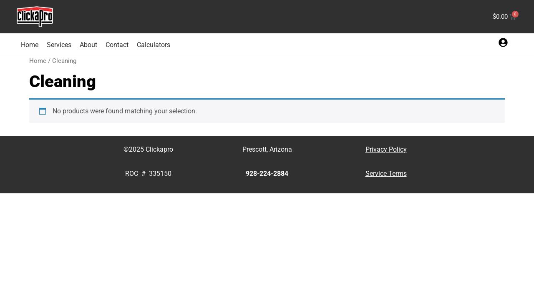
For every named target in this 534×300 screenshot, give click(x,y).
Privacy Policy (386, 149)
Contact (117, 45)
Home (29, 45)
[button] (503, 42)
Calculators (153, 45)
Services (59, 45)
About (88, 45)
